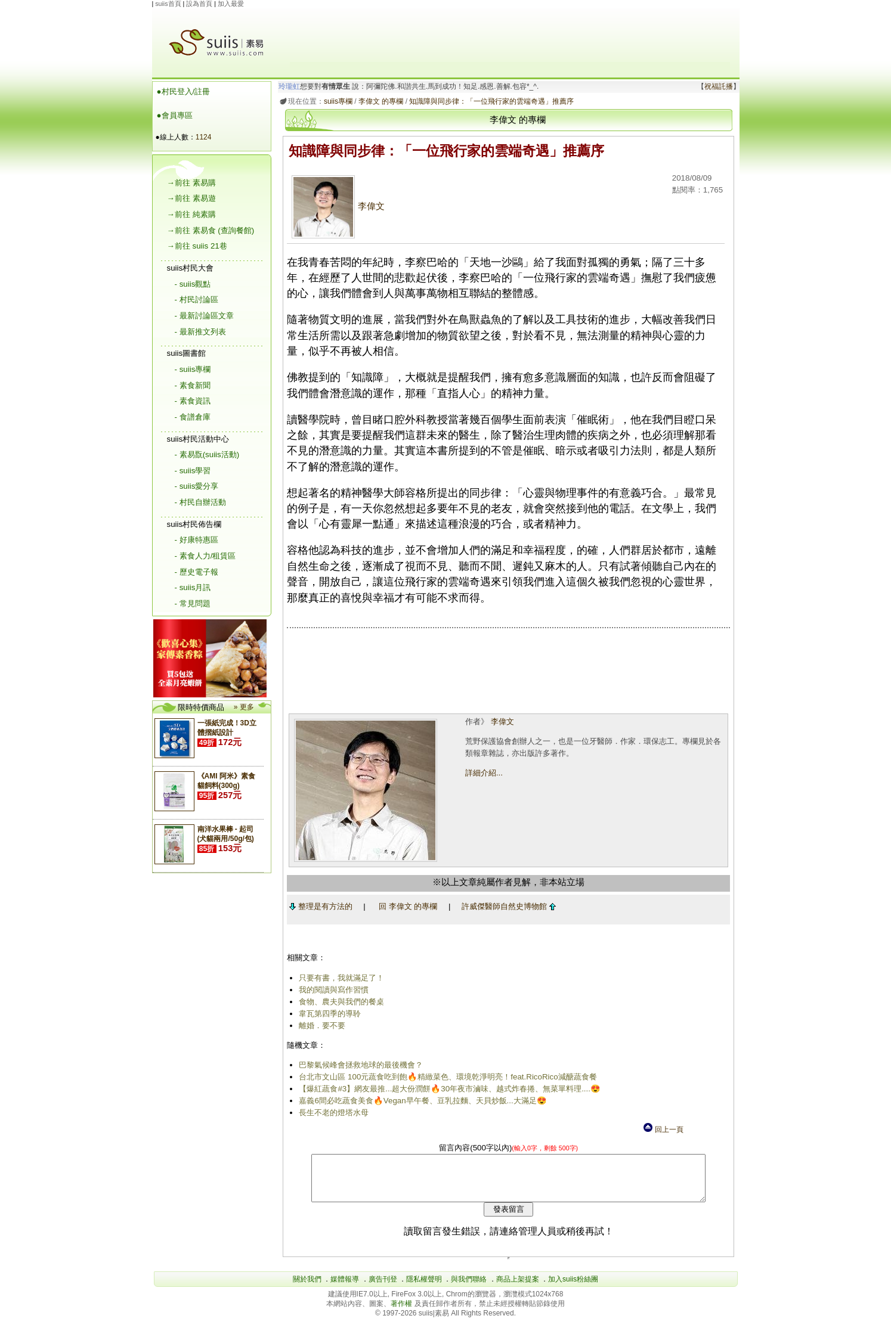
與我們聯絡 (469, 1288)
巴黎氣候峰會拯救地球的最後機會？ (359, 1064)
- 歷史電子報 (196, 571)
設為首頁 (199, 3)
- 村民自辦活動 (200, 502)
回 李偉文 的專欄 (405, 906)
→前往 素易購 (191, 182)
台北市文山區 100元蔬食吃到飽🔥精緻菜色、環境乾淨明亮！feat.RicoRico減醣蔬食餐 (446, 1076)
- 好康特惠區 (196, 539)
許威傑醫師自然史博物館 (506, 906)
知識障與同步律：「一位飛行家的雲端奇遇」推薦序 (489, 101)
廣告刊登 (383, 1288)
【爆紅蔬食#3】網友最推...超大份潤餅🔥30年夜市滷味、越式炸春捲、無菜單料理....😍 (448, 1088)
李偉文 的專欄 (378, 101)
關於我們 (307, 1288)
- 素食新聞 (193, 385)
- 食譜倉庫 (193, 416)
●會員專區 (175, 115)
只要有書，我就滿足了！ (339, 977)
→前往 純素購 (191, 214)
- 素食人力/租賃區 (205, 555)
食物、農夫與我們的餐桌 (339, 1001)
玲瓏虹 (287, 86)
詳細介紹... (483, 772)
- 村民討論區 (196, 299)
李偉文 (336, 206)
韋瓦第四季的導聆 (328, 1013)
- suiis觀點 (193, 284)
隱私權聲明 (424, 1288)
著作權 (402, 1312)
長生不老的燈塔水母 (332, 1112)
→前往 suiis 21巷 (197, 245)
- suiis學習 (193, 470)
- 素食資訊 (193, 400)
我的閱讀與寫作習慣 (332, 989)
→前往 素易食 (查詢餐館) (211, 230)
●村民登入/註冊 (184, 91)
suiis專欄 (335, 101)
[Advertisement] (510, 35)
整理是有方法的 (318, 906)
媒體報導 (344, 1288)
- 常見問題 (193, 603)
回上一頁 (662, 1129)
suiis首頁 (168, 3)
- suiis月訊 (193, 587)
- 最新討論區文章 (204, 315)
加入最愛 (231, 3)
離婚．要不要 (320, 1025)
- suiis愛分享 (197, 486)
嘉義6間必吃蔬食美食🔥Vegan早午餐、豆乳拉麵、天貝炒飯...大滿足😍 (420, 1100)
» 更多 (244, 707)
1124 (204, 137)
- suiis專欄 (193, 369)
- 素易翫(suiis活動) (207, 454)
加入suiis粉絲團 (573, 1288)
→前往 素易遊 (191, 198)
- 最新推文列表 (200, 331)
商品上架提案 (517, 1288)
